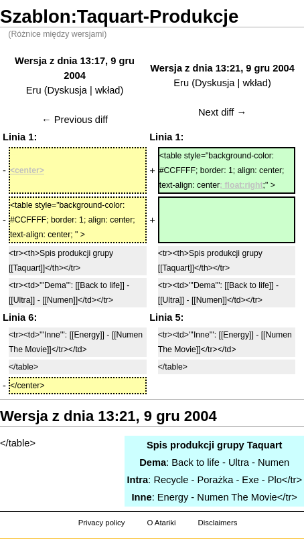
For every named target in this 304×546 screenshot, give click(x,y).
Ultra (238, 462)
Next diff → (222, 112)
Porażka (216, 479)
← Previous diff (75, 119)
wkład (107, 90)
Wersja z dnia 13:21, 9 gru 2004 (222, 68)
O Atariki (161, 523)
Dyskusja (67, 90)
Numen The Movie (237, 497)
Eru (34, 90)
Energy (172, 497)
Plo (275, 479)
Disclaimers (217, 523)
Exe (250, 479)
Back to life (195, 462)
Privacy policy (101, 523)
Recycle (170, 479)
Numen (273, 462)
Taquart (265, 445)
